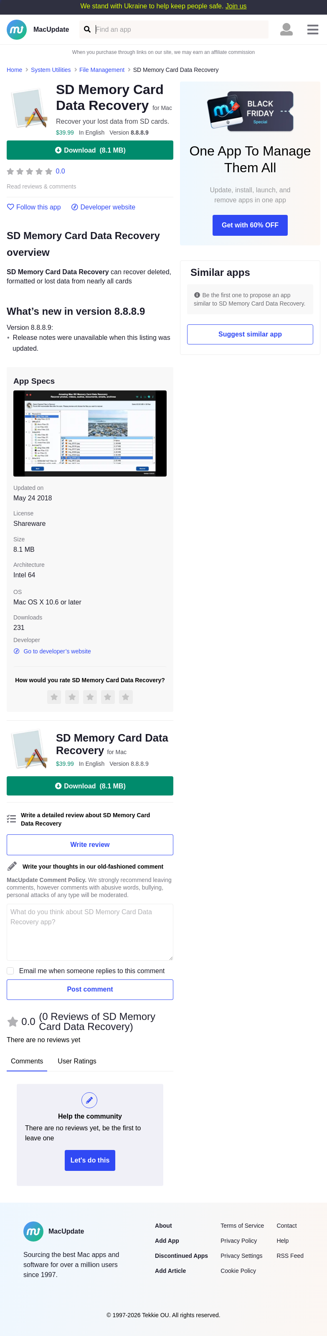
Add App (167, 1240)
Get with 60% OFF (250, 225)
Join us (236, 6)
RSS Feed (290, 1256)
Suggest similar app (250, 334)
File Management (101, 70)
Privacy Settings (241, 1256)
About (163, 1225)
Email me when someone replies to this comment (92, 970)
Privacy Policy (239, 1240)
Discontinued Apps (181, 1256)
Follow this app (34, 207)
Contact (286, 1225)
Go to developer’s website (52, 651)
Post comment (90, 989)
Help (282, 1240)
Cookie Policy (238, 1271)
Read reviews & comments (41, 186)
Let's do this (90, 1160)
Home (14, 70)
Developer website (103, 207)
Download (89, 150)
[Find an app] (87, 29)
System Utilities (51, 70)
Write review (90, 844)
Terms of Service (242, 1225)
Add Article (170, 1271)
